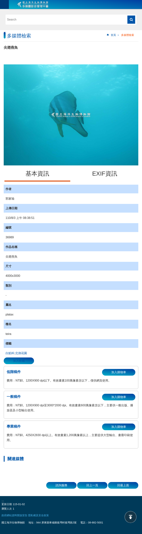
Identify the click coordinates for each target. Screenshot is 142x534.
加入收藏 (19, 360)
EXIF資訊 (104, 173)
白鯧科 (10, 353)
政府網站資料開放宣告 (14, 515)
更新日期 (6, 504)
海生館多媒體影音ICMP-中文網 (33, 4)
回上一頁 (92, 485)
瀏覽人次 (6, 508)
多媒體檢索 (127, 34)
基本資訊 (37, 173)
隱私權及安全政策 (38, 515)
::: (5, 31)
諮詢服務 (61, 485)
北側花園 (21, 353)
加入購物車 (118, 372)
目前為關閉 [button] (4, 4)
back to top (130, 517)
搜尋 (131, 20)
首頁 (113, 34)
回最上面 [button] (123, 485)
